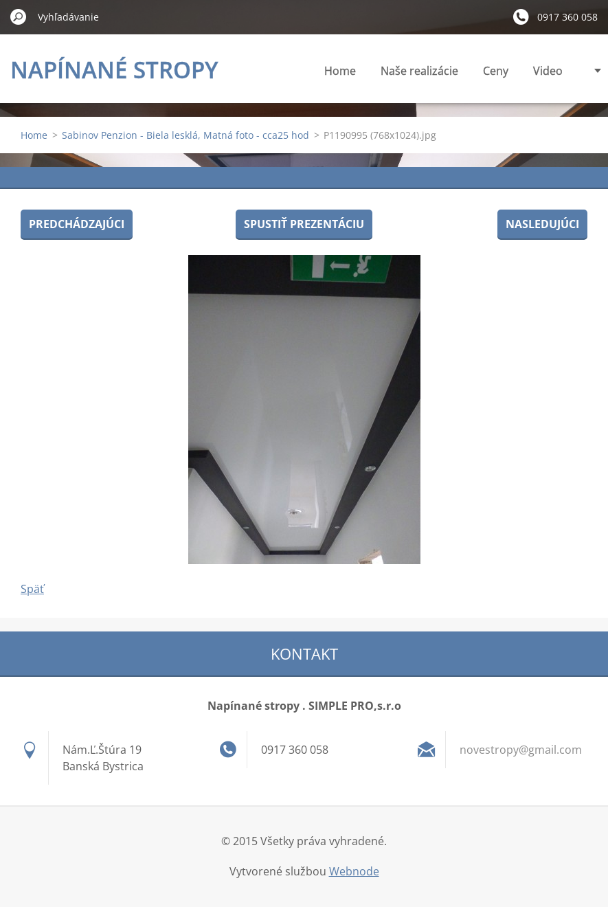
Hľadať (18, 16)
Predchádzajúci (76, 224)
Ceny (495, 70)
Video (548, 70)
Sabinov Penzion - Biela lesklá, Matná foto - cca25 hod (185, 135)
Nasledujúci (542, 224)
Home (340, 70)
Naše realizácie (419, 70)
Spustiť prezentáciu (304, 224)
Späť (32, 588)
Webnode (354, 871)
